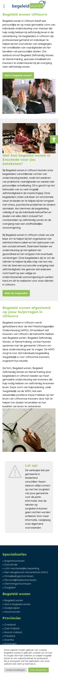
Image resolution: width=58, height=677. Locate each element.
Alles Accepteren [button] (38, 670)
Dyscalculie (10, 564)
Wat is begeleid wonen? (18, 75)
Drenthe (9, 639)
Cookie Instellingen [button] (15, 670)
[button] (54, 139)
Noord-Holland (13, 632)
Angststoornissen (14, 560)
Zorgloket (10, 587)
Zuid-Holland (11, 628)
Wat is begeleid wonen (17, 604)
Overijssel (10, 624)
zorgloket (44, 489)
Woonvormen (12, 611)
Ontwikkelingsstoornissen (19, 576)
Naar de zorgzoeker (16, 293)
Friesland (9, 635)
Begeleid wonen (13, 600)
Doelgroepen (12, 607)
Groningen (10, 643)
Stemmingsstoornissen (17, 583)
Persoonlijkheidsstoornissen (20, 579)
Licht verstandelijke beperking (21, 568)
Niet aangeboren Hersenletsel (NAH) (26, 572)
